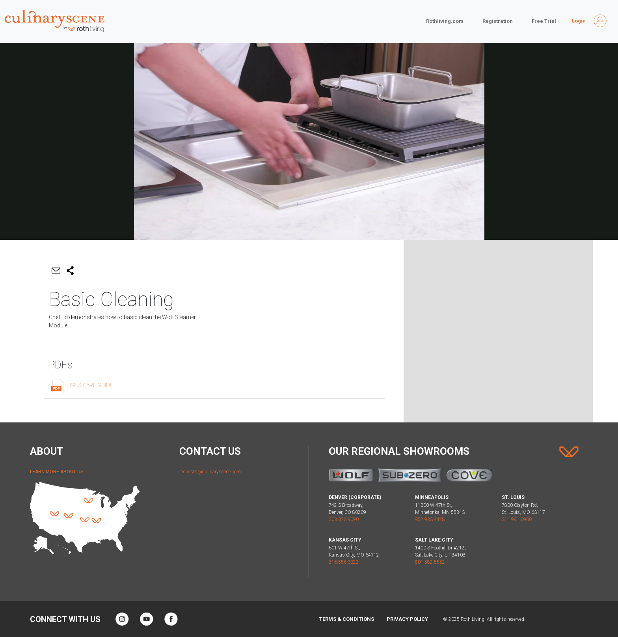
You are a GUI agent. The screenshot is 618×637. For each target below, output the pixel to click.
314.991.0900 (517, 519)
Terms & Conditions (346, 619)
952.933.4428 (430, 519)
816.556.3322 (344, 562)
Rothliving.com (445, 21)
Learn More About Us (56, 471)
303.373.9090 (344, 519)
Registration (497, 21)
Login (579, 21)
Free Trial (544, 21)
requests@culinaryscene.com (210, 471)
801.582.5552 (430, 562)
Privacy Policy (407, 619)
